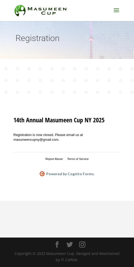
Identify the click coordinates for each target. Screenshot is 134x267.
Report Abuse (54, 158)
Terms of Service (78, 158)
